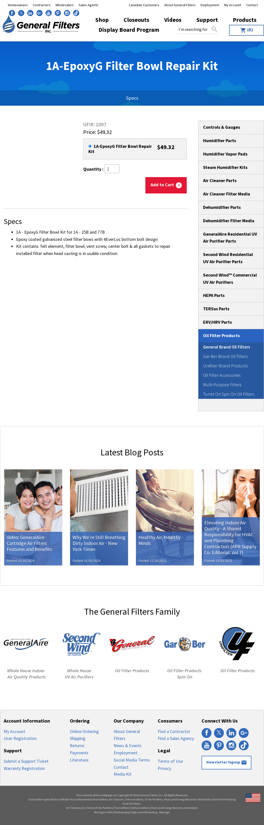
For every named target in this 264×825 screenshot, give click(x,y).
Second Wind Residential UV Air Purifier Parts (228, 258)
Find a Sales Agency (176, 738)
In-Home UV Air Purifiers (98, 808)
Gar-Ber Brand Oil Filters (225, 356)
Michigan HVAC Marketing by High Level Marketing (125, 812)
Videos (173, 20)
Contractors (42, 5)
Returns (77, 745)
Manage (164, 812)
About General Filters (180, 5)
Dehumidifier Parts (222, 207)
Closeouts (136, 20)
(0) (246, 30)
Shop (102, 20)
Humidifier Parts (219, 140)
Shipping (77, 738)
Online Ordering (84, 731)
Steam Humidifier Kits (225, 167)
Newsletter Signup (226, 762)
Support (207, 20)
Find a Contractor (174, 731)
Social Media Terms (132, 760)
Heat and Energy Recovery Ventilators (174, 808)
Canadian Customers (144, 5)
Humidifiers (121, 808)
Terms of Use (170, 761)
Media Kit (123, 774)
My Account (232, 5)
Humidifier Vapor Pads (225, 154)
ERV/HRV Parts (217, 322)
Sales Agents (88, 5)
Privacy (164, 768)
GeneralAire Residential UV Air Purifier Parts (230, 237)
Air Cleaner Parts (220, 180)
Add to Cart (166, 185)
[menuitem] (245, 30)
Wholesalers (64, 5)
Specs (132, 98)
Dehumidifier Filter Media (228, 220)
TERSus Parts (216, 309)
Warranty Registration (24, 768)
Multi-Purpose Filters (222, 384)
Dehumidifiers (140, 808)
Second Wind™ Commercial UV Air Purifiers (230, 278)
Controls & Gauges (221, 127)
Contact (252, 5)
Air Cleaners (73, 808)
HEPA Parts (214, 295)
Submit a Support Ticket (26, 761)
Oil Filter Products (221, 335)
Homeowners (18, 5)
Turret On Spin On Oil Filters (228, 394)
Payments (79, 753)
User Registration (20, 738)
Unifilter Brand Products (225, 366)
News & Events (128, 745)
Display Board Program (129, 29)
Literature (79, 760)
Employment (210, 5)
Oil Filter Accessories (222, 375)
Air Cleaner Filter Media (226, 194)
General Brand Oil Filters (226, 347)
